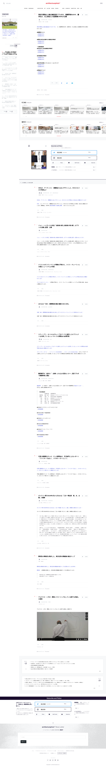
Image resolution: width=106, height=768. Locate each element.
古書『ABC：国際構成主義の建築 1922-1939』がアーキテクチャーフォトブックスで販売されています (59, 312)
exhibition (50, 500)
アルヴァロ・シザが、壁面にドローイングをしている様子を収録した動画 (9, 106)
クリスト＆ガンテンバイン (49, 271)
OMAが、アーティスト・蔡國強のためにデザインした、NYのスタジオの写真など (9, 58)
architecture (44, 19)
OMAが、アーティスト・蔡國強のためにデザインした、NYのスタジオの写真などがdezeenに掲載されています (61, 200)
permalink (47, 94)
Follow (89, 152)
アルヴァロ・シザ (40, 646)
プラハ (50, 232)
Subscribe (93, 162)
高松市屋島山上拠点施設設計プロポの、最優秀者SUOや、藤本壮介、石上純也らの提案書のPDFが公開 (9, 53)
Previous (14, 37)
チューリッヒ (56, 271)
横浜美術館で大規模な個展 (56, 205)
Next (16, 37)
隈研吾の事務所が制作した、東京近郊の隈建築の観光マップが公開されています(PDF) (56, 566)
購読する (23, 741)
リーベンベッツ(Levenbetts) (55, 351)
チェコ (47, 232)
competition (51, 378)
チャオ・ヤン (41, 463)
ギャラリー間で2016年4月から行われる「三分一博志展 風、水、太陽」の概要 (9, 97)
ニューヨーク (49, 212)
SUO (43, 21)
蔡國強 (38, 212)
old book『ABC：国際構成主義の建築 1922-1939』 (9, 74)
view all (101, 102)
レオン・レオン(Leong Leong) (70, 351)
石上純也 (46, 21)
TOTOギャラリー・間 (46, 502)
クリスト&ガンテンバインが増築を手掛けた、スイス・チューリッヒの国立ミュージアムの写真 (9, 69)
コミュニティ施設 (41, 380)
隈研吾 (42, 561)
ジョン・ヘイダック (42, 232)
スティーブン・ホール (45, 341)
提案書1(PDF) (41, 34)
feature (50, 19)
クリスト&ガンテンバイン (42, 282)
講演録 (49, 463)
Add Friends (77, 162)
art (51, 339)
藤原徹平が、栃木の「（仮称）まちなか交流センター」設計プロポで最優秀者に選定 (9, 85)
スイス (61, 271)
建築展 (40, 341)
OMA (38, 203)
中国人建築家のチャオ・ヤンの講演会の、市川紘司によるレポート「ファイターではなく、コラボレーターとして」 (9, 91)
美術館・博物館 (41, 271)
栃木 (46, 380)
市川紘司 (45, 463)
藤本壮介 (40, 21)
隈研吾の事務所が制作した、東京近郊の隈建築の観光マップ (9, 102)
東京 (39, 561)
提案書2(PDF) (41, 35)
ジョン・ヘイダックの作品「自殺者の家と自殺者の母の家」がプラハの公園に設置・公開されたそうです (60, 237)
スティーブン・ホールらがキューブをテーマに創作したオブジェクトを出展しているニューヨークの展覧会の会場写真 (9, 79)
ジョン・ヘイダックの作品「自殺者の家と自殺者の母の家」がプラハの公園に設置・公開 (9, 64)
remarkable (51, 269)
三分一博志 (40, 502)
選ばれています (77, 385)
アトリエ (44, 212)
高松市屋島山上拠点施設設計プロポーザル (46, 26)
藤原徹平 (49, 380)
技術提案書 (40, 409)
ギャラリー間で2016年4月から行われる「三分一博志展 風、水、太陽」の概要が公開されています (59, 507)
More (76, 708)
